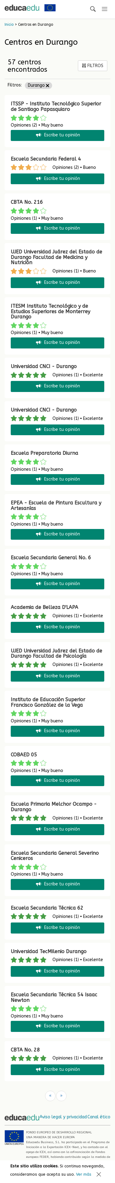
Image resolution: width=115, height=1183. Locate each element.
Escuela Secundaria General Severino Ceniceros (55, 856)
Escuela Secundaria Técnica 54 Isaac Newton (54, 997)
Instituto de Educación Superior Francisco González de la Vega (48, 702)
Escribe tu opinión (57, 135)
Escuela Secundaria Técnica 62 (47, 908)
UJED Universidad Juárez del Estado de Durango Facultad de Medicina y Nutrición (56, 257)
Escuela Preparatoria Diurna (44, 453)
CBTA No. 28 (25, 1050)
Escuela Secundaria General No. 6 (51, 558)
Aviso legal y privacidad (63, 1117)
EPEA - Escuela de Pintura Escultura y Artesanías (56, 505)
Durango (38, 85)
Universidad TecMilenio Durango (48, 951)
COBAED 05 (24, 755)
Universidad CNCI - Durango (44, 366)
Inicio (9, 24)
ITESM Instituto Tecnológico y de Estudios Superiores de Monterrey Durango (50, 311)
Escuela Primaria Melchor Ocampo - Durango (54, 806)
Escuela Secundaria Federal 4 (46, 159)
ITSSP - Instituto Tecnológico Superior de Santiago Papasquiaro (56, 106)
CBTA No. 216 (27, 202)
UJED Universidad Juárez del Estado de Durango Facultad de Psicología (56, 653)
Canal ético (98, 1117)
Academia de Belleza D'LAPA (44, 607)
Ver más (83, 1174)
